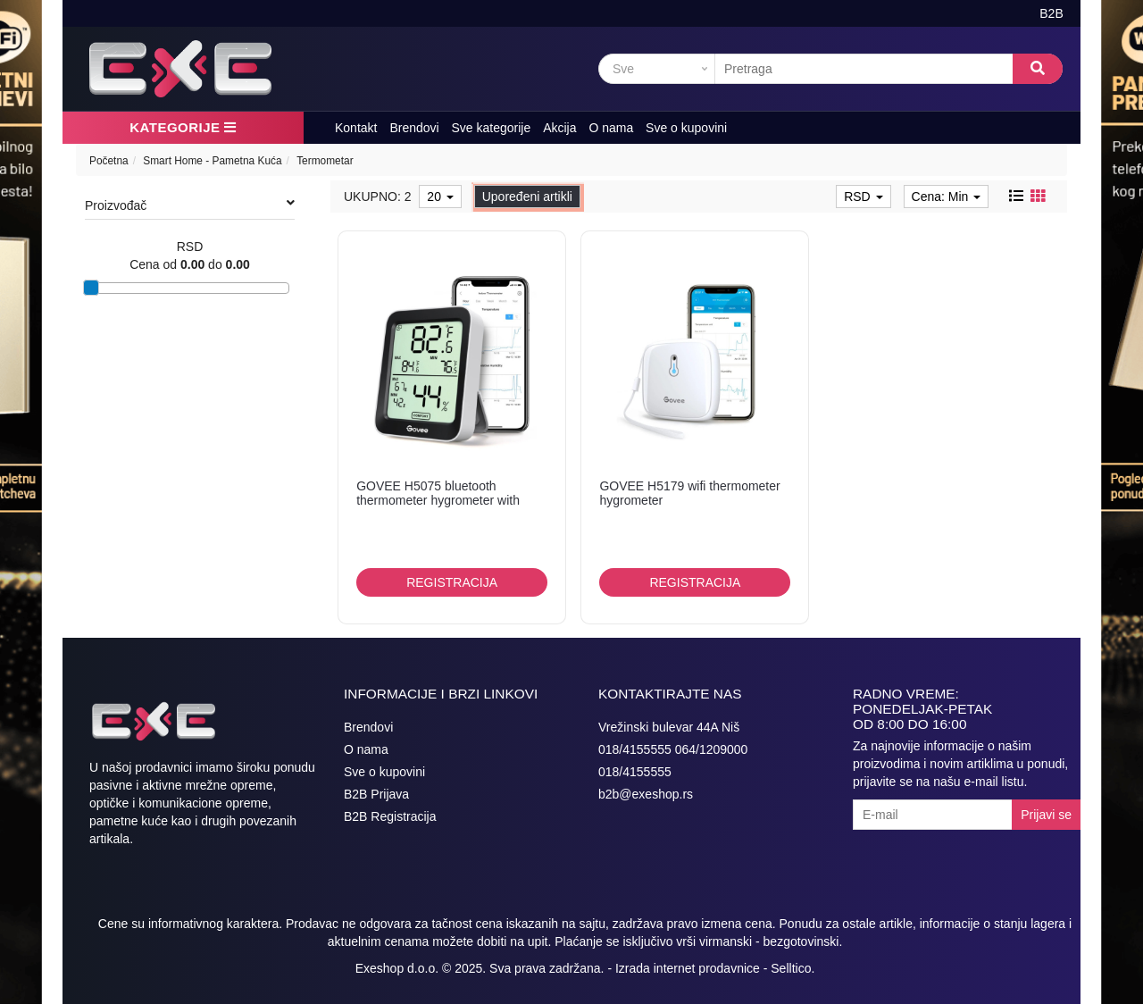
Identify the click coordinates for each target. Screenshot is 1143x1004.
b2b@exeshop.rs (645, 794)
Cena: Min (946, 196)
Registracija (451, 582)
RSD (863, 196)
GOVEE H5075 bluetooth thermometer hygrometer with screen (438, 500)
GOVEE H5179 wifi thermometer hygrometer (689, 492)
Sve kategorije (491, 128)
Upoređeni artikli (527, 196)
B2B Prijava (376, 794)
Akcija (559, 128)
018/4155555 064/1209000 (672, 749)
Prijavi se (1046, 814)
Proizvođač (190, 205)
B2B (1051, 13)
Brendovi (413, 128)
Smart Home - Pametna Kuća (212, 161)
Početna (109, 161)
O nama (610, 128)
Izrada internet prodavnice (687, 968)
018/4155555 (635, 772)
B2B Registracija (390, 816)
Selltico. (792, 968)
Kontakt (356, 128)
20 (440, 196)
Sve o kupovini (686, 128)
